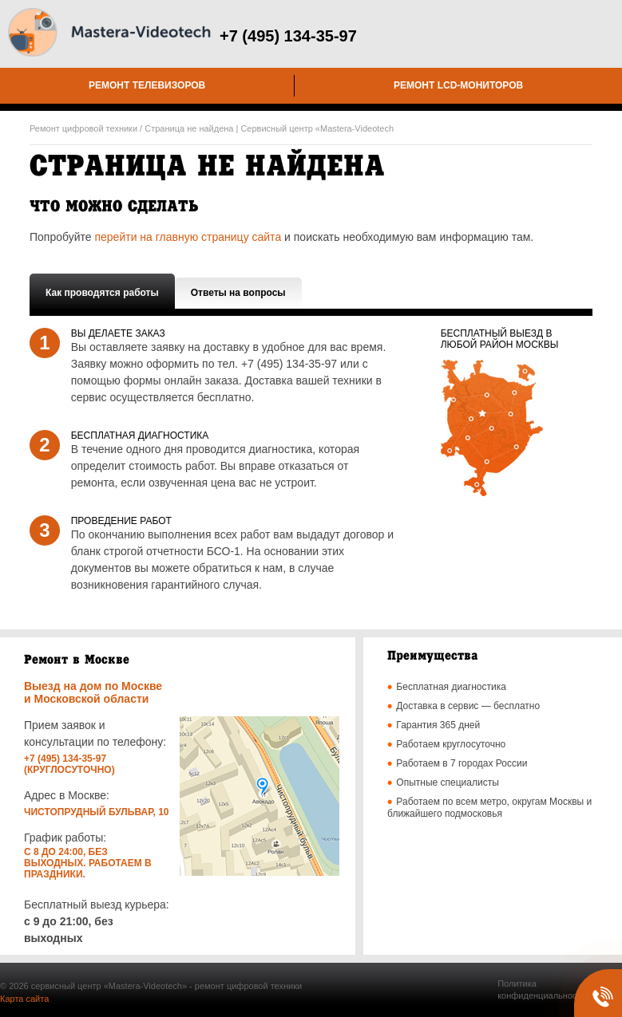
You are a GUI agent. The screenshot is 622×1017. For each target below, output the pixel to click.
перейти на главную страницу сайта (187, 237)
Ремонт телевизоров (147, 85)
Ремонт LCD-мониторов (458, 85)
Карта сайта (24, 998)
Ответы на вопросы (238, 292)
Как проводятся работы (102, 292)
